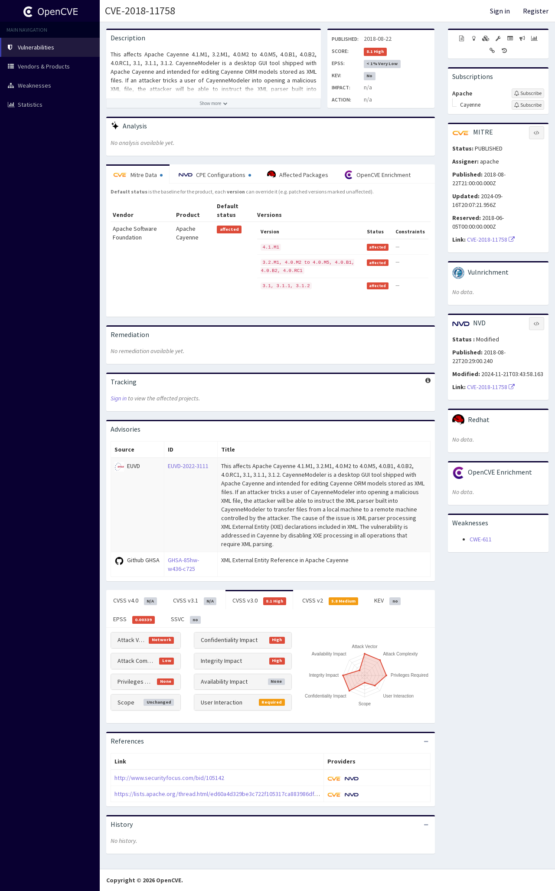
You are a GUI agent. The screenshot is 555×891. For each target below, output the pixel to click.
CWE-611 (481, 539)
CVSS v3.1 (195, 600)
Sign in (500, 11)
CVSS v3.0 (259, 600)
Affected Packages (297, 174)
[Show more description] (213, 103)
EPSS (134, 619)
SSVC (186, 619)
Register (535, 11)
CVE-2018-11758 (140, 10)
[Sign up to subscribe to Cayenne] (528, 105)
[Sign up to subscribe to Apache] (528, 93)
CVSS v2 (330, 600)
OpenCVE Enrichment (377, 174)
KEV (387, 600)
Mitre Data (138, 175)
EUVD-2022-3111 (188, 466)
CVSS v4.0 (135, 600)
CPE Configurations (215, 175)
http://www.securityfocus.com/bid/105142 (169, 778)
